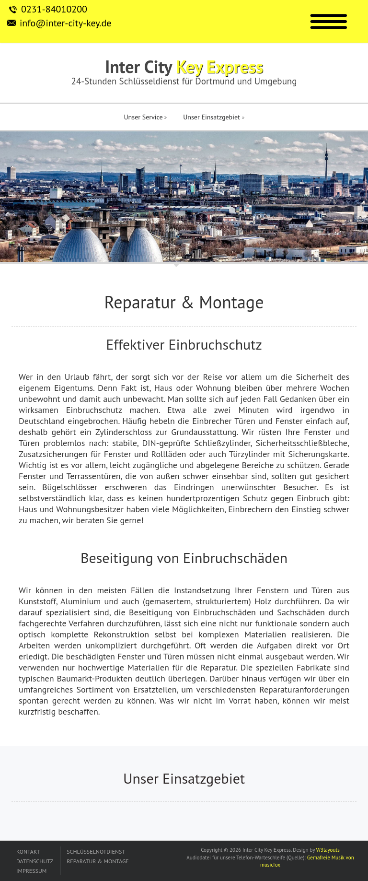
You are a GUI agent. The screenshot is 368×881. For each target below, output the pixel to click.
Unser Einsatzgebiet (213, 117)
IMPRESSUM (31, 870)
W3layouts (328, 849)
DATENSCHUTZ (34, 861)
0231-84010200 (54, 9)
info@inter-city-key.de (65, 23)
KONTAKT (28, 851)
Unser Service (145, 117)
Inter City (184, 66)
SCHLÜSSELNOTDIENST (96, 851)
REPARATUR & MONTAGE (98, 861)
